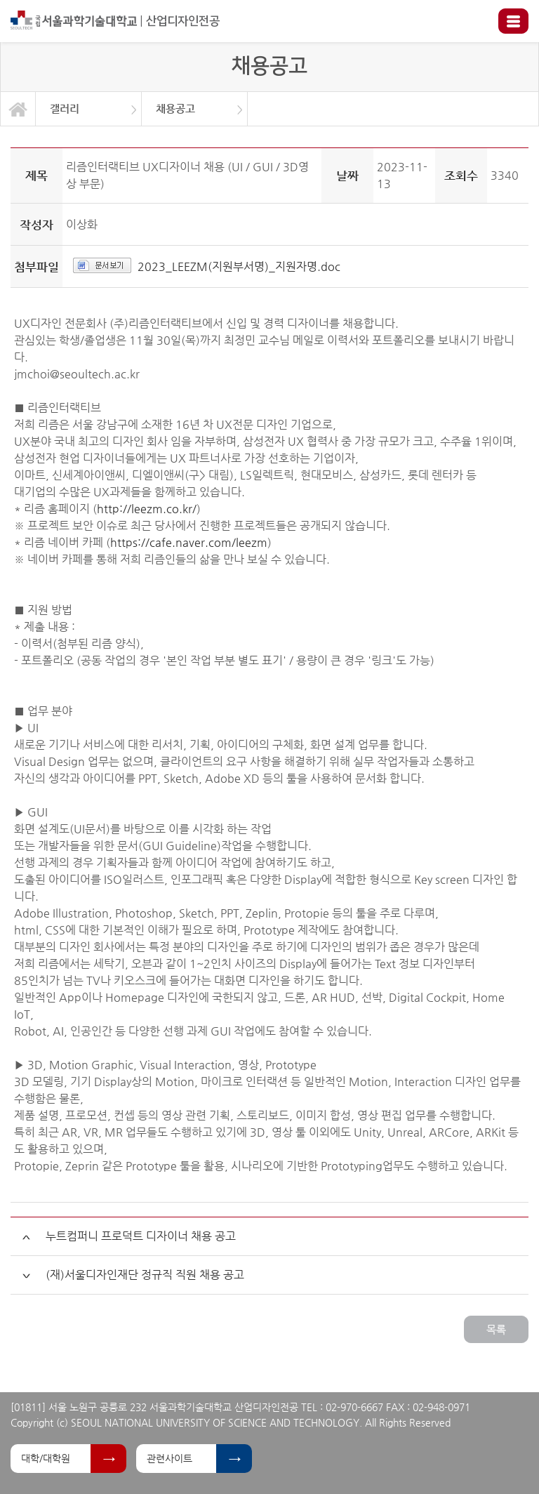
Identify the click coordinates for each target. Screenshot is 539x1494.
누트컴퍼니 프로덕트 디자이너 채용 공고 (141, 1236)
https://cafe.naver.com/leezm (188, 542)
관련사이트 (169, 1458)
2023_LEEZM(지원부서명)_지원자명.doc (239, 266)
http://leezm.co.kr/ (147, 508)
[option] (89, 109)
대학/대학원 (45, 1458)
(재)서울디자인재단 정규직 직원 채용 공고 (145, 1274)
